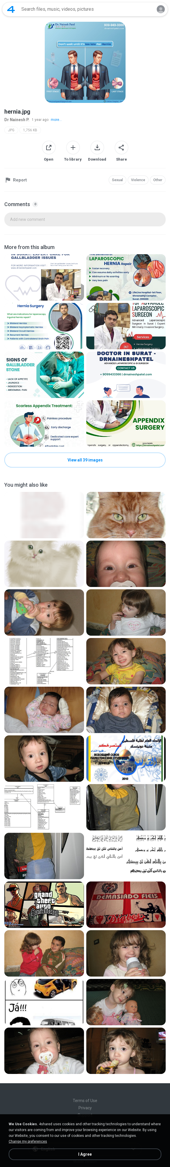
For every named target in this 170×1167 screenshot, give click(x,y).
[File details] (44, 277)
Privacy (85, 1108)
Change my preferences (28, 1141)
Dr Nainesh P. (16, 119)
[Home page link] (11, 9)
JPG (11, 130)
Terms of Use (85, 1100)
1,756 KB (30, 130)
